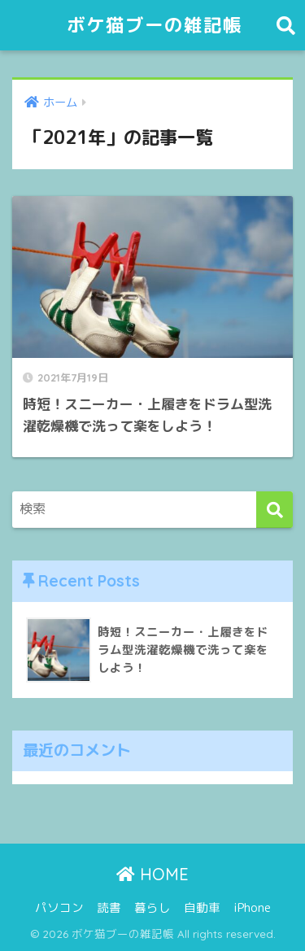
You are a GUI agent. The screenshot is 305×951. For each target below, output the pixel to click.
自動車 (202, 907)
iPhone (252, 907)
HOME (152, 874)
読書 (109, 907)
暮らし (152, 907)
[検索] (274, 509)
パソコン (59, 907)
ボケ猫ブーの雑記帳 (154, 25)
